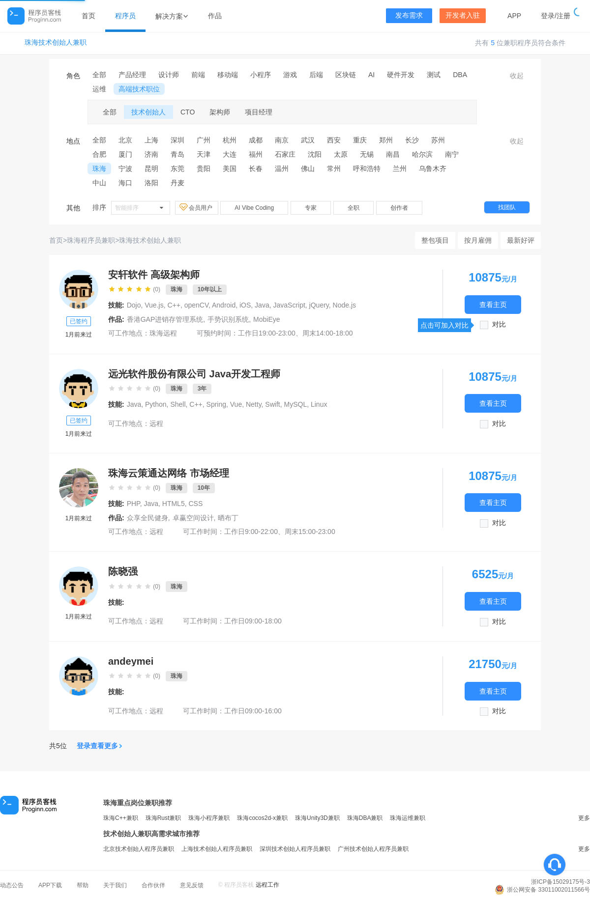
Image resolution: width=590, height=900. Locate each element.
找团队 (507, 207)
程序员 (125, 16)
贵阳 (203, 168)
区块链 (345, 75)
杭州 (229, 140)
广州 (203, 140)
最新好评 (520, 240)
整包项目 (435, 240)
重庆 (360, 140)
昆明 (151, 168)
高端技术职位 (139, 89)
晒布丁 (228, 518)
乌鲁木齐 (432, 168)
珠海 (99, 168)
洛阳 (151, 183)
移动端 (227, 75)
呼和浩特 (367, 168)
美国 (229, 168)
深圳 (177, 140)
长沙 (412, 140)
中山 (99, 183)
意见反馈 (192, 885)
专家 (311, 207)
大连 (229, 154)
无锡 (367, 154)
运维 (99, 89)
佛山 (308, 168)
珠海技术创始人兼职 (56, 42)
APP (514, 15)
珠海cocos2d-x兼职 (262, 818)
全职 (353, 207)
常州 (334, 168)
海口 (125, 183)
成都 (256, 140)
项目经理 (258, 112)
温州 (282, 168)
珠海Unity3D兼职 (317, 818)
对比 (499, 324)
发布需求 (409, 15)
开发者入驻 (462, 15)
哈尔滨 (422, 154)
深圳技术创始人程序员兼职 (295, 848)
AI (371, 75)
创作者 (399, 207)
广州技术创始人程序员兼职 (373, 848)
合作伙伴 (153, 885)
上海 (151, 140)
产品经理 (132, 75)
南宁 (452, 154)
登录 (548, 16)
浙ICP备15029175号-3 (560, 882)
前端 (198, 75)
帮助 (82, 885)
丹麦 (177, 183)
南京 (282, 140)
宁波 (125, 168)
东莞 (177, 168)
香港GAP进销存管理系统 (165, 319)
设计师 (168, 75)
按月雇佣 (478, 240)
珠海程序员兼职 (91, 240)
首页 (88, 16)
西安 (334, 140)
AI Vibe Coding (254, 207)
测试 (434, 75)
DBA (460, 75)
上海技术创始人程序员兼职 (216, 848)
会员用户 (196, 207)
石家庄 (285, 154)
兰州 (400, 168)
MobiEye (266, 319)
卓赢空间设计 (193, 518)
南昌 (393, 154)
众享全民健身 (147, 518)
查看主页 (493, 304)
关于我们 (115, 885)
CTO (187, 112)
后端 (316, 75)
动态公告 (12, 885)
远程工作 (267, 884)
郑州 (386, 140)
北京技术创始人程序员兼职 (138, 848)
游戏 (290, 75)
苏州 (438, 140)
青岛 (177, 154)
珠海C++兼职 (120, 818)
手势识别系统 (228, 319)
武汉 (308, 140)
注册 (563, 16)
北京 (125, 140)
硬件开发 (400, 75)
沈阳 (315, 154)
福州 (256, 154)
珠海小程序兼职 (209, 818)
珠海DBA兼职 (365, 818)
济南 (151, 154)
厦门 (125, 154)
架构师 (219, 112)
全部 (99, 75)
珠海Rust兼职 (163, 818)
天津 (203, 154)
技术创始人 (148, 112)
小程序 (260, 75)
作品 (215, 16)
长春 (256, 168)
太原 (341, 154)
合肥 (99, 154)
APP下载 (50, 885)
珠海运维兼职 (407, 818)
